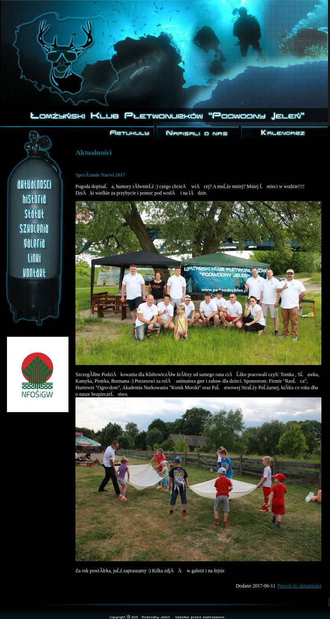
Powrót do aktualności (299, 586)
